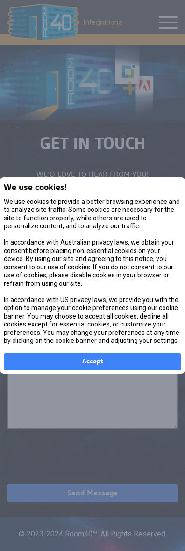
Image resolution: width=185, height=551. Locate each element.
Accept (92, 361)
